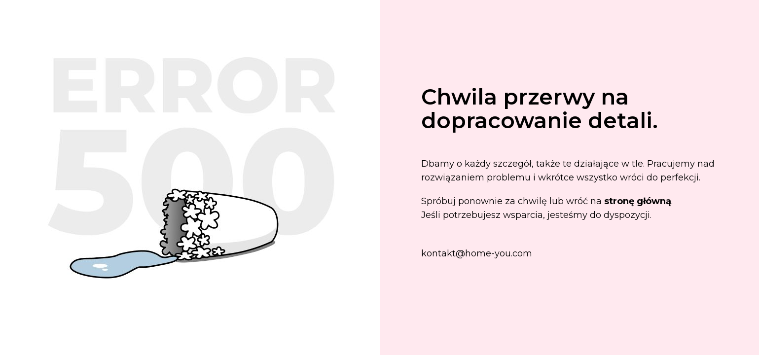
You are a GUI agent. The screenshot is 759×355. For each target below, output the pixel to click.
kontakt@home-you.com (476, 253)
